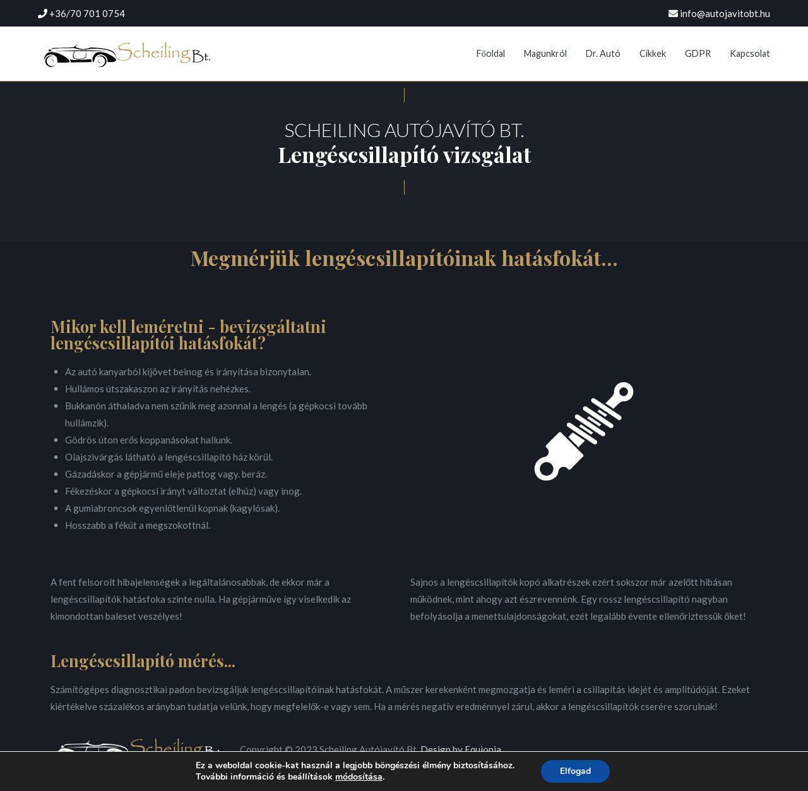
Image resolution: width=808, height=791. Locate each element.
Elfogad (575, 771)
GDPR (698, 53)
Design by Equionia (460, 749)
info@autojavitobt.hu (725, 13)
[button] (404, 95)
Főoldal (491, 53)
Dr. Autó (603, 53)
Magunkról (545, 53)
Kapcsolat (750, 53)
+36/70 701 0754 (87, 13)
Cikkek (652, 53)
